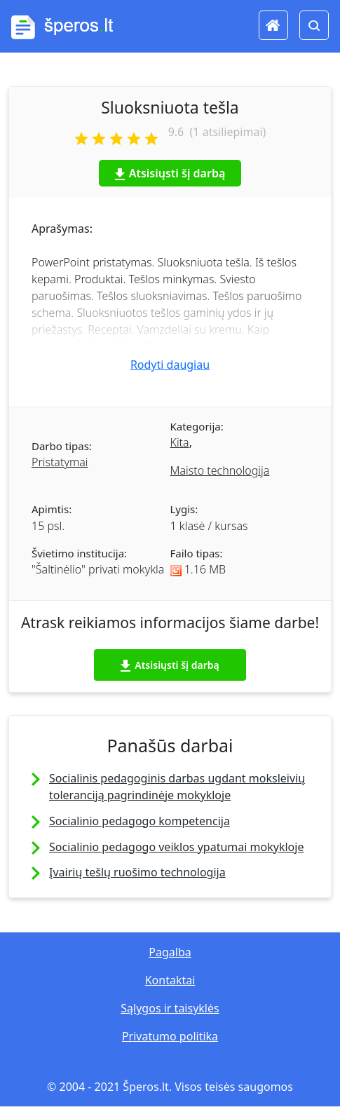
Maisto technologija (220, 470)
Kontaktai (170, 980)
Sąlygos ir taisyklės (170, 1008)
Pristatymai (60, 462)
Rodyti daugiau (170, 364)
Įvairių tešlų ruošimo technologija (137, 872)
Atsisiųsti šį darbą (170, 173)
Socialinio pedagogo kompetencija (139, 821)
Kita (179, 442)
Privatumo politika (170, 1036)
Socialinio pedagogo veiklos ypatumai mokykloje (176, 847)
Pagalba (170, 952)
